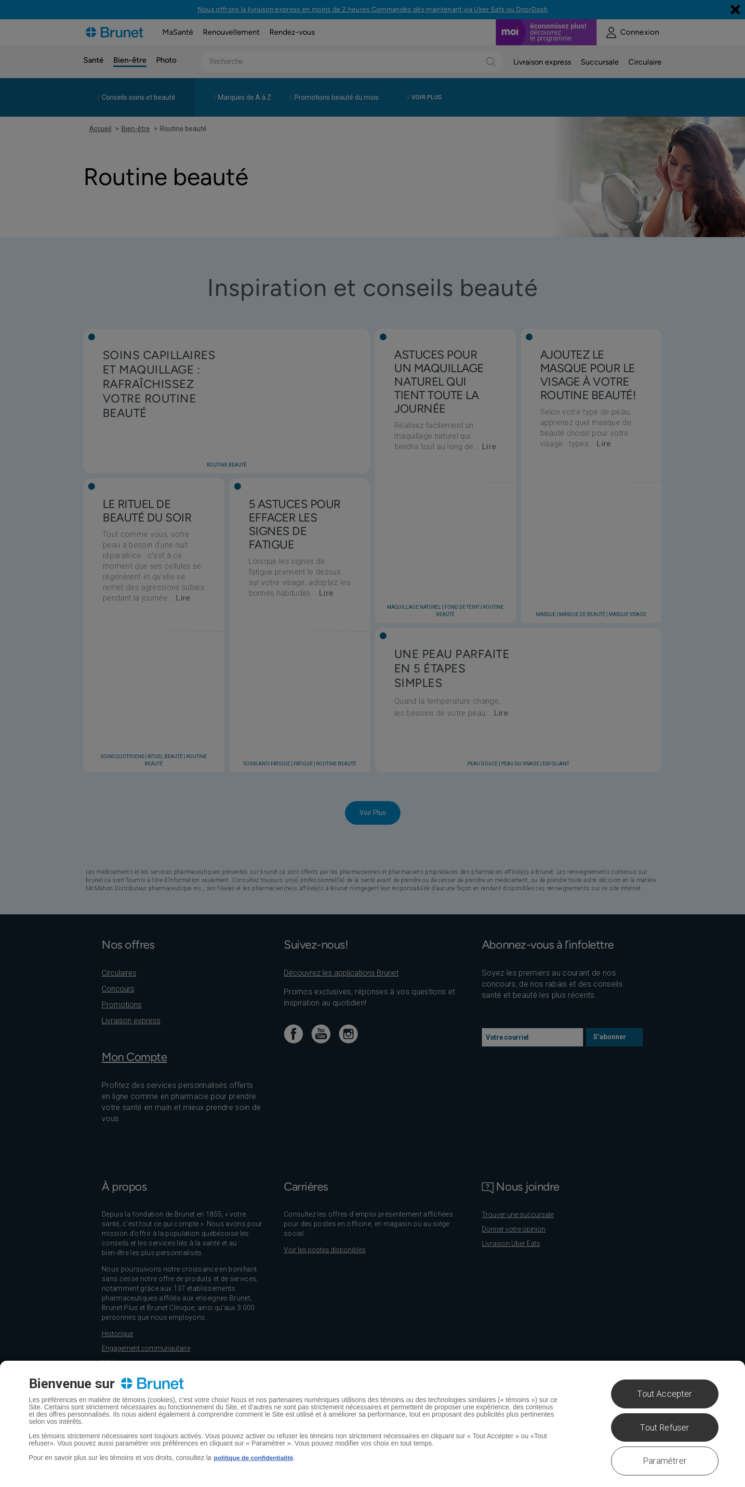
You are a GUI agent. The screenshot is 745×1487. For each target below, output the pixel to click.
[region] (372, 1424)
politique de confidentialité (256, 1457)
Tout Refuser (664, 1427)
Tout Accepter (664, 1394)
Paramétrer (665, 1461)
